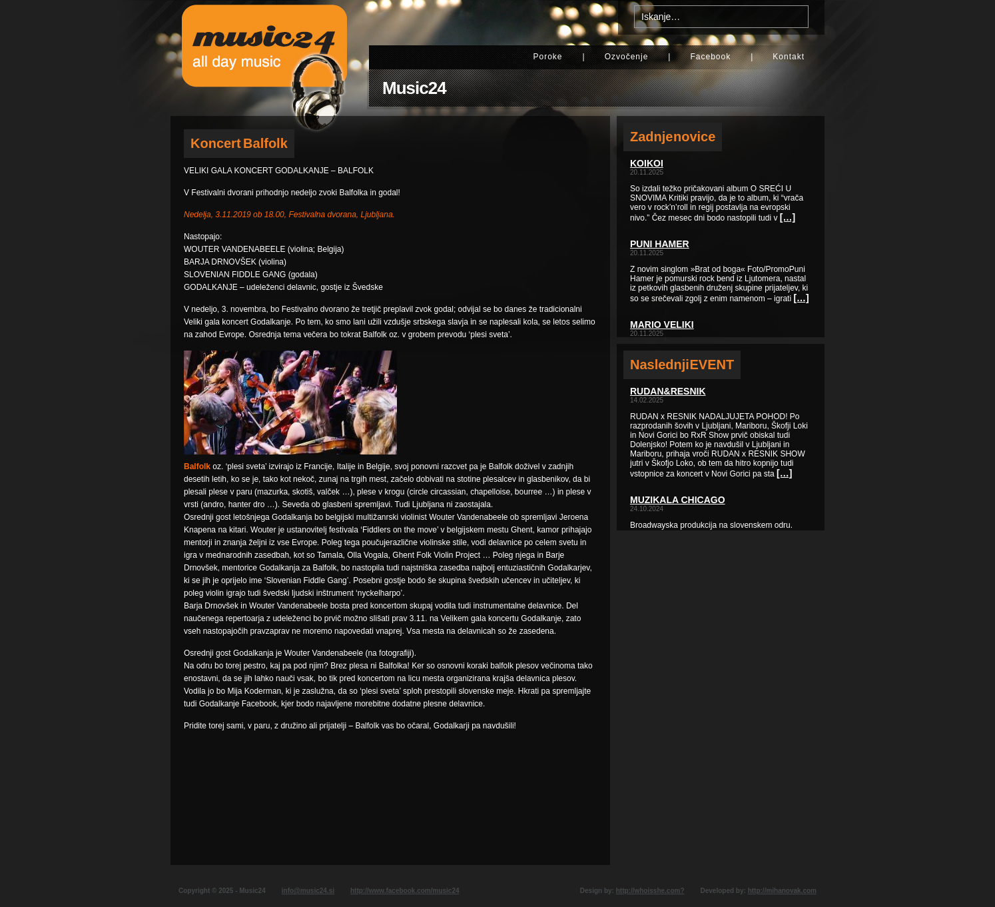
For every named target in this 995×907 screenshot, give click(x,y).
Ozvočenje (627, 56)
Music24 (414, 88)
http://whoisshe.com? (650, 890)
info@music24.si (308, 890)
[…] (787, 217)
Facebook (710, 56)
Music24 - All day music (264, 58)
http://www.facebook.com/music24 (405, 890)
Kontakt (789, 56)
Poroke (547, 56)
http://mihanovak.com (782, 890)
